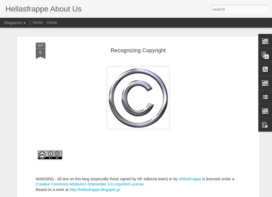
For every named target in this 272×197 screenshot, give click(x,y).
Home (38, 22)
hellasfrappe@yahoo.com (169, 137)
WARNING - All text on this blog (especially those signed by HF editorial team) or (104, 116)
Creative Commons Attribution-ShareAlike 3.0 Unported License (90, 121)
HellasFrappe (190, 116)
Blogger (169, 194)
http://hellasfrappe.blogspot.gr (94, 126)
